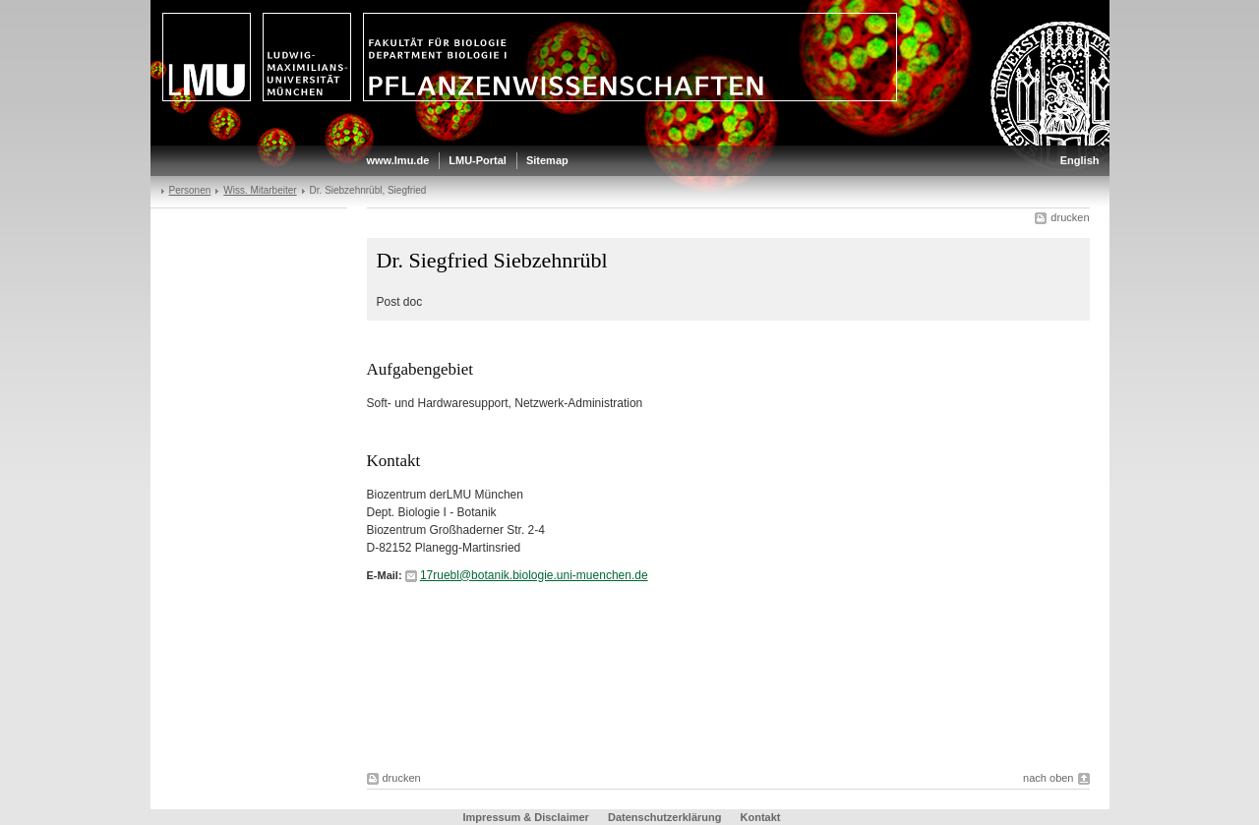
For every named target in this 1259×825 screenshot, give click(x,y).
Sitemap (547, 160)
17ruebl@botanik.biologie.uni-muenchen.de (534, 575)
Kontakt (761, 817)
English (1080, 160)
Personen (190, 190)
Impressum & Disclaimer (526, 817)
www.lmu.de (398, 160)
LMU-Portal (478, 160)
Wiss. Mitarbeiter (259, 190)
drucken (1069, 217)
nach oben (1048, 778)
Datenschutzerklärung (665, 817)
